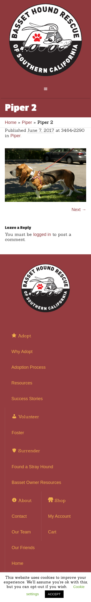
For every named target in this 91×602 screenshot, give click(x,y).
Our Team (21, 532)
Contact (19, 516)
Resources (21, 383)
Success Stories (27, 398)
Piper (27, 122)
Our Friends (23, 547)
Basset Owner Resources (36, 482)
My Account (59, 516)
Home (11, 122)
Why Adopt (22, 351)
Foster (18, 432)
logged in (42, 234)
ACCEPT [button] (54, 594)
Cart (52, 532)
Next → (79, 209)
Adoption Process (28, 367)
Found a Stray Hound (32, 466)
